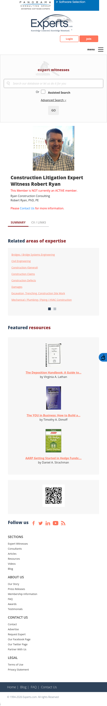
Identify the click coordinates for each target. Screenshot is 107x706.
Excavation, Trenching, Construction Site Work (38, 293)
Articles (12, 553)
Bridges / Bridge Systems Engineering (33, 254)
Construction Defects (23, 280)
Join (88, 38)
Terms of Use (15, 664)
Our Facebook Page (19, 639)
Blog (10, 568)
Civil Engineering (21, 261)
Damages (16, 286)
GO (53, 110)
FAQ (10, 599)
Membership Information (22, 594)
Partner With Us (17, 649)
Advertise (13, 629)
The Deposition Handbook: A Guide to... (53, 372)
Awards (12, 604)
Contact (12, 624)
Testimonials (15, 609)
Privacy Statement (18, 669)
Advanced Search (52, 100)
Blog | (24, 687)
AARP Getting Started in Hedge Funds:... (53, 458)
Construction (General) (24, 267)
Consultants (15, 548)
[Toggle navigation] (100, 49)
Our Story (13, 584)
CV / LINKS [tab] (38, 222)
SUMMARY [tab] (18, 222)
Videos (12, 563)
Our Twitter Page (18, 644)
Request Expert (17, 634)
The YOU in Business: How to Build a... (53, 415)
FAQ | (35, 687)
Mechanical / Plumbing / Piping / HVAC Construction (41, 299)
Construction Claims (23, 274)
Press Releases (16, 589)
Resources (14, 558)
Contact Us (27, 208)
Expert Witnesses (18, 543)
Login (69, 38)
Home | (13, 687)
